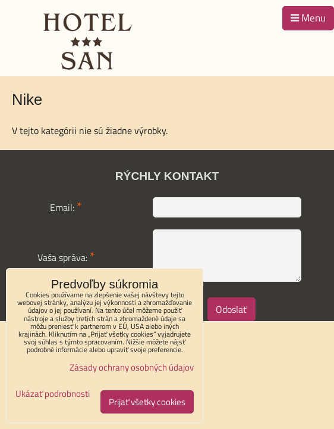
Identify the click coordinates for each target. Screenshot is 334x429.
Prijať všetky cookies (147, 402)
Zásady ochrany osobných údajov (132, 367)
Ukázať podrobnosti (52, 394)
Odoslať (231, 309)
